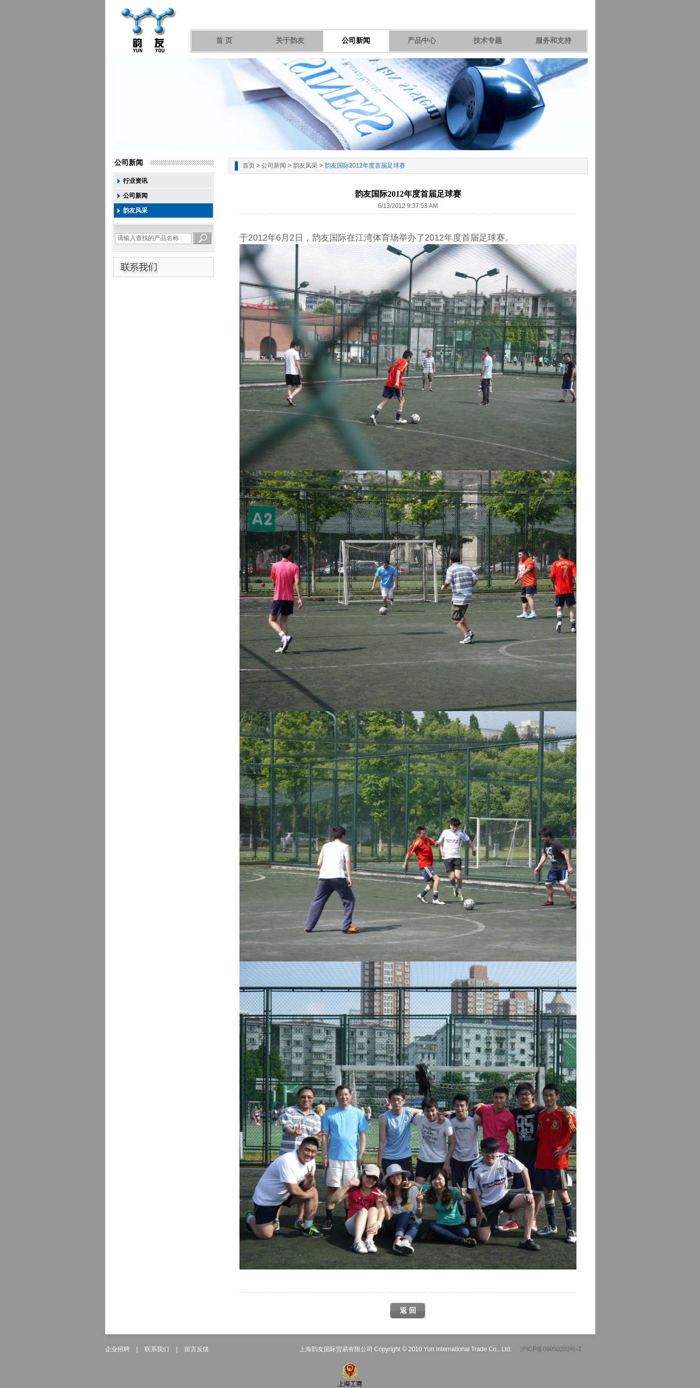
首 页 (224, 40)
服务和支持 (553, 40)
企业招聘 (117, 1349)
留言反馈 (196, 1349)
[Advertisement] (407, 228)
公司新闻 (356, 40)
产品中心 (421, 40)
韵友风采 (135, 210)
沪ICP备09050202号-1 (551, 1349)
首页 (249, 165)
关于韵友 (290, 40)
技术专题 (487, 40)
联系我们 (156, 1349)
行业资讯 (135, 180)
